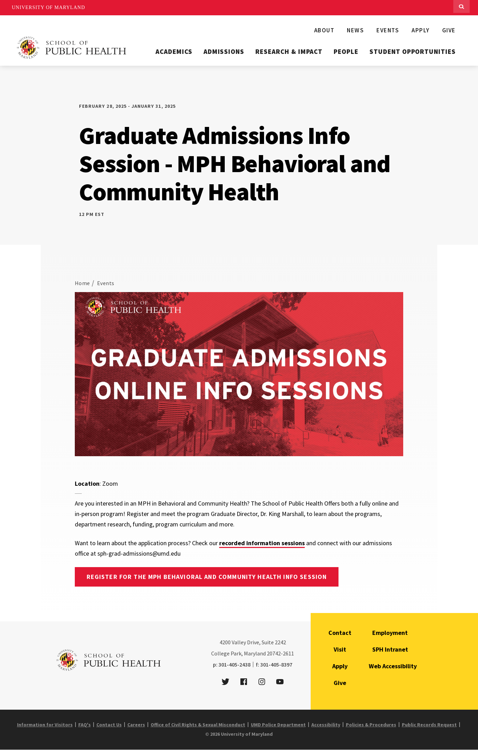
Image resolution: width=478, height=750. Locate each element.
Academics (174, 51)
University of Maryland (48, 7)
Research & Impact (288, 51)
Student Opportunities (412, 51)
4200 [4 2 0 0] (225, 642)
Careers (136, 724)
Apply (421, 30)
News (355, 30)
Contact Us (109, 724)
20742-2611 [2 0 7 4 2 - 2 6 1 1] (280, 653)
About (324, 30)
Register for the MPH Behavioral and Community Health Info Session (207, 577)
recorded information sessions (262, 543)
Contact (339, 633)
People (346, 51)
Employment (390, 633)
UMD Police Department (278, 724)
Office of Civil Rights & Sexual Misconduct (198, 724)
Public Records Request (429, 724)
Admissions (224, 51)
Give (449, 30)
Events (387, 30)
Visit (340, 649)
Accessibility (325, 724)
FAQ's (84, 724)
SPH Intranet (390, 649)
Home (82, 283)
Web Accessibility (393, 666)
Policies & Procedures (371, 724)
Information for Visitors (45, 724)
